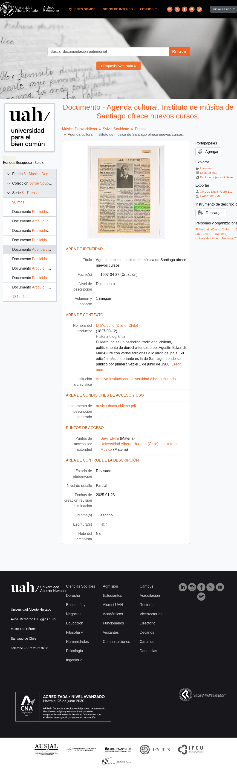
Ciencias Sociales (80, 586)
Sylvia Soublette (42, 183)
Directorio (147, 623)
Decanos (147, 632)
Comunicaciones (116, 642)
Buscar (179, 51)
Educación (74, 623)
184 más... (20, 297)
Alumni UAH (113, 605)
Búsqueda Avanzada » (118, 66)
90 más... (19, 202)
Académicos (113, 614)
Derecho (73, 595)
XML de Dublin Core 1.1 (213, 191)
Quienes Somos (82, 9)
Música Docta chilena (79, 129)
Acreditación (150, 595)
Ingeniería (74, 660)
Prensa (141, 129)
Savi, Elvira (110, 438)
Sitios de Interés (118, 9)
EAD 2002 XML (208, 196)
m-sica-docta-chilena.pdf (116, 406)
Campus (146, 586)
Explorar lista (206, 172)
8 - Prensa (30, 193)
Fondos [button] (147, 9)
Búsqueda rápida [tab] (29, 163)
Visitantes (111, 632)
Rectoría (146, 605)
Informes (203, 168)
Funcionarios (113, 623)
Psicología (74, 651)
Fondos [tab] (9, 163)
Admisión (110, 586)
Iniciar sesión (222, 9)
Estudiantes (112, 595)
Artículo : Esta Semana (51, 268)
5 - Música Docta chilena (43, 174)
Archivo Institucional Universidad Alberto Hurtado (136, 379)
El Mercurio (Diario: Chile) (117, 325)
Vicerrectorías (151, 614)
